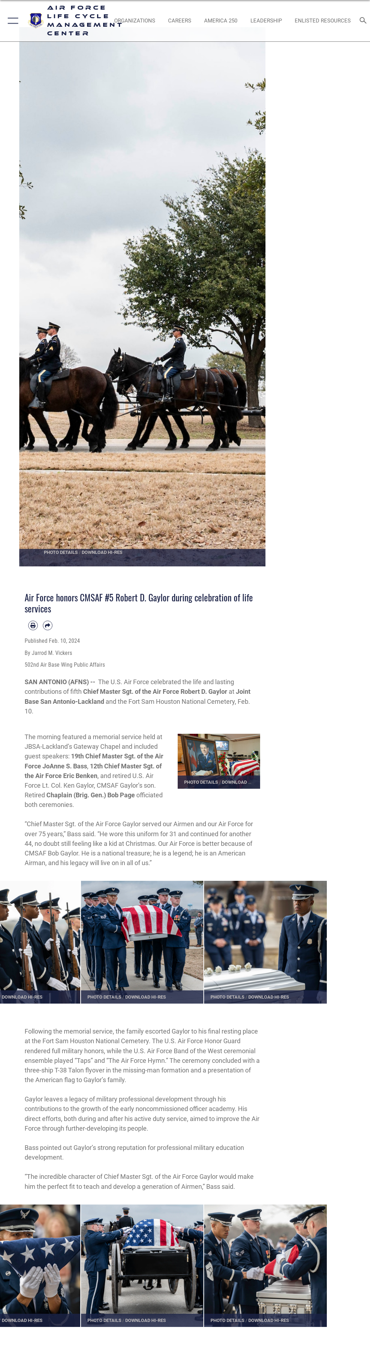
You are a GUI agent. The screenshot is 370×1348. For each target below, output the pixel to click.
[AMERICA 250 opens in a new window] (220, 21)
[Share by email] (47, 625)
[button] (11, 20)
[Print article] (33, 625)
